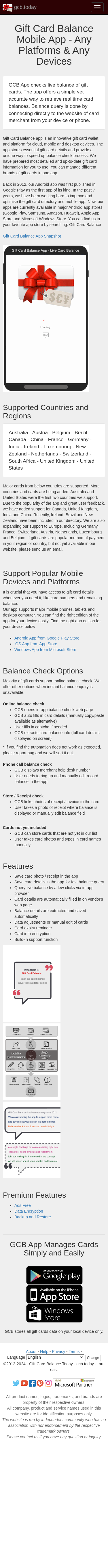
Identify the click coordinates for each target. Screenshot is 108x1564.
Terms (74, 1351)
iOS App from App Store (35, 644)
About (31, 1351)
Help (44, 1351)
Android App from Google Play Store (46, 638)
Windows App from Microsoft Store (45, 649)
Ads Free (22, 1205)
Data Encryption (28, 1211)
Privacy (58, 1351)
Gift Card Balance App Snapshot (32, 236)
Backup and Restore (32, 1217)
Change (93, 1358)
